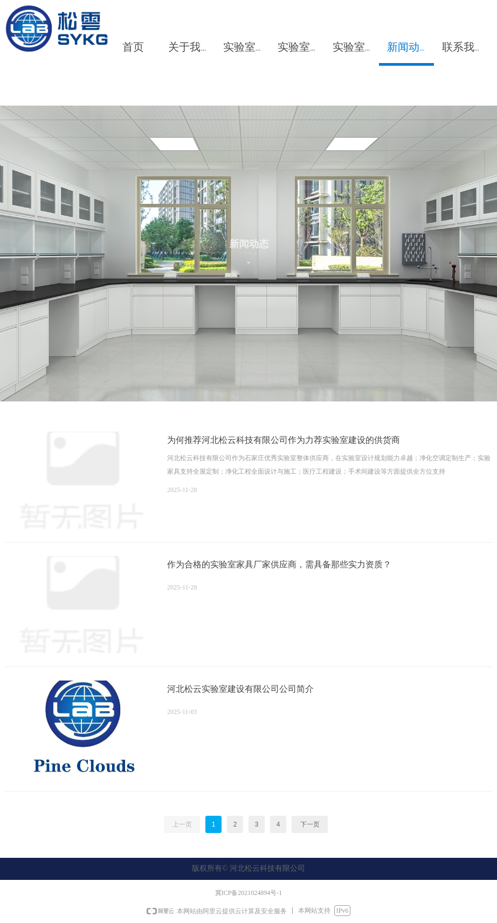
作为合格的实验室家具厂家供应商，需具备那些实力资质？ (279, 564)
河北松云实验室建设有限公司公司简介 (240, 688)
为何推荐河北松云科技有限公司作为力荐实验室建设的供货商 (283, 440)
